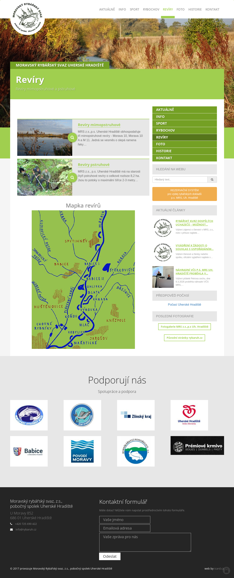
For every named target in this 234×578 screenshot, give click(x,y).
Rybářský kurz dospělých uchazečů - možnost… (194, 222)
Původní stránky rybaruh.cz (184, 337)
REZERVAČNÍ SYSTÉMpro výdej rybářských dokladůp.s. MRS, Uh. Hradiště (185, 194)
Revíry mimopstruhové (99, 124)
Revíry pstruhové (94, 164)
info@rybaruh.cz (26, 529)
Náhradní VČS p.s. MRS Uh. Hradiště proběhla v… (194, 271)
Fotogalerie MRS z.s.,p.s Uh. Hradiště (184, 326)
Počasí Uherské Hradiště (184, 304)
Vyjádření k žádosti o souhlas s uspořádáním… (195, 247)
